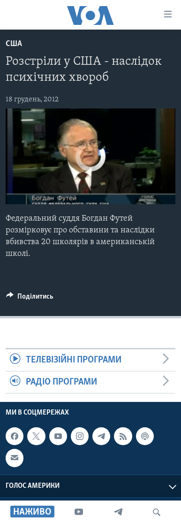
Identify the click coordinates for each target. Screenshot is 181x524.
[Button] (29, 299)
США (14, 43)
